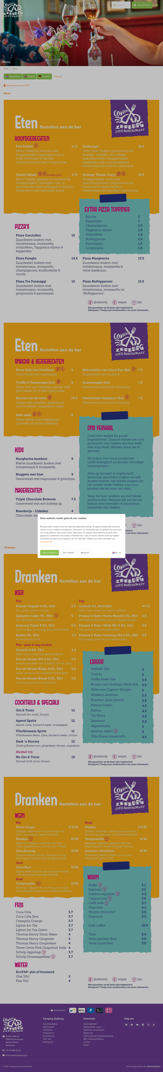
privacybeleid (46, 541)
